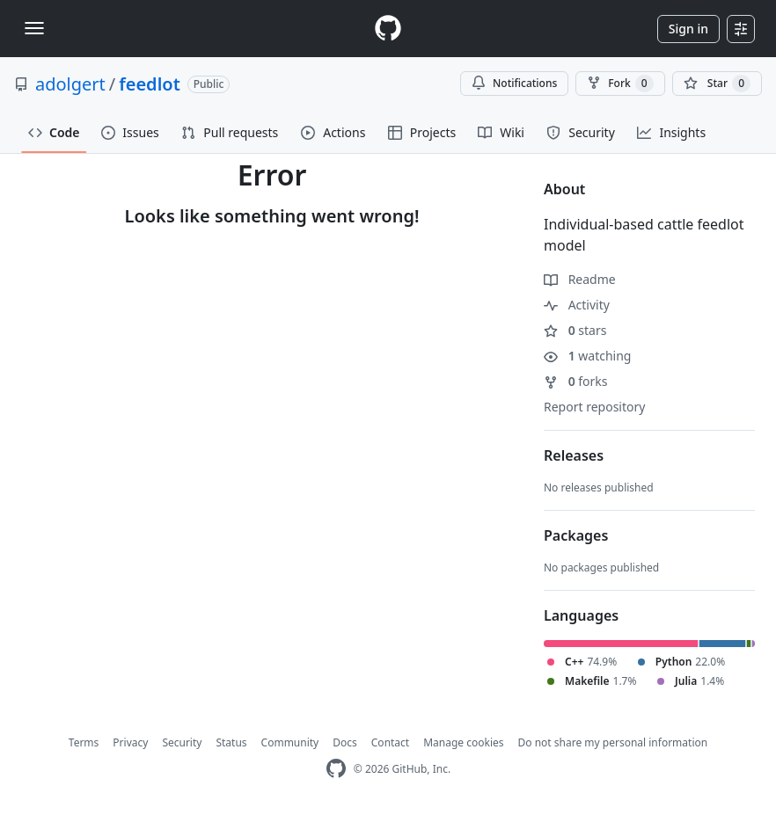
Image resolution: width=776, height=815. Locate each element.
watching (587, 355)
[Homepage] (388, 28)
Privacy (130, 742)
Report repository (594, 406)
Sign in (688, 28)
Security (181, 742)
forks (576, 381)
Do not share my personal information (613, 742)
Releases (574, 455)
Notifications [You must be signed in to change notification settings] (514, 83)
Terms (84, 742)
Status (231, 742)
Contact (390, 742)
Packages (576, 535)
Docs (345, 742)
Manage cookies (463, 742)
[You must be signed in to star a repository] (717, 83)
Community (290, 742)
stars (575, 330)
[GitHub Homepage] (336, 769)
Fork (620, 83)
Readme (580, 279)
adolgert (70, 84)
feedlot (149, 84)
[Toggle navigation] (34, 28)
